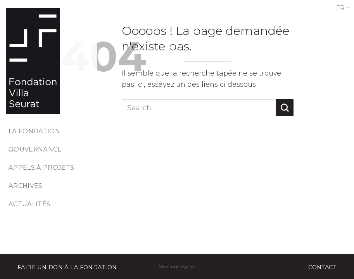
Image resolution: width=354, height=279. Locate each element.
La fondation (34, 131)
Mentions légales (177, 266)
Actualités (29, 204)
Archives (26, 185)
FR (343, 8)
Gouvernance (35, 149)
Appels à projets (41, 167)
